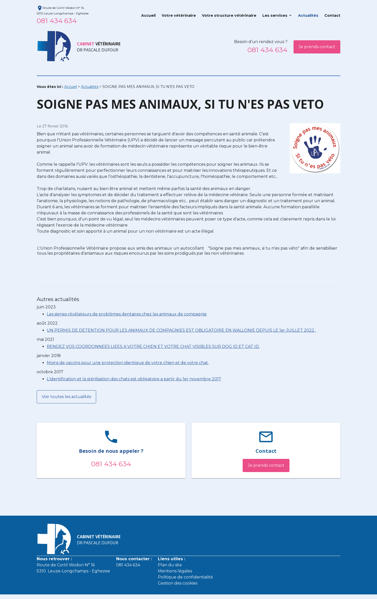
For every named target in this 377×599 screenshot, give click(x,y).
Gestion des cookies (177, 583)
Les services (274, 15)
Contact (332, 15)
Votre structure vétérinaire (229, 15)
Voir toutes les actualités (66, 396)
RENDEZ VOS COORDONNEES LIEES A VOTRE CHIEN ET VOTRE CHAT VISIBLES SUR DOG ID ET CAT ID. (153, 346)
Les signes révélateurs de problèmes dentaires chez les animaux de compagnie (127, 314)
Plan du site (170, 565)
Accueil (148, 15)
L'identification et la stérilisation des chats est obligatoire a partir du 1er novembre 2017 (134, 379)
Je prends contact (317, 46)
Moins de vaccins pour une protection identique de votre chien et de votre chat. (128, 362)
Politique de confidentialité (185, 577)
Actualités (308, 15)
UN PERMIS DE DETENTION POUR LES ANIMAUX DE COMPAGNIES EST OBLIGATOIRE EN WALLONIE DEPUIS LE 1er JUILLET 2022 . (181, 330)
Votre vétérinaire (179, 15)
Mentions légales (175, 571)
